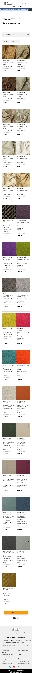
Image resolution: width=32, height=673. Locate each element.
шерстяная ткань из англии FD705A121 (22, 555)
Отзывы (20, 652)
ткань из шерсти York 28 (8, 260)
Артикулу (5, 41)
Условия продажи (23, 663)
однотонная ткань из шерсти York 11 (8, 296)
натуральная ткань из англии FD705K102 (8, 480)
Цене (13, 41)
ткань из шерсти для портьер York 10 (22, 296)
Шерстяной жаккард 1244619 (8, 191)
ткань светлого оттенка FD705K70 (21, 443)
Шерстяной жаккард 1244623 (22, 127)
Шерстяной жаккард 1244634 (22, 63)
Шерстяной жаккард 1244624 (8, 127)
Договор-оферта (7, 663)
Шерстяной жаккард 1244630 (8, 95)
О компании (5, 650)
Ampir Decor (9, 66)
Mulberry (23, 408)
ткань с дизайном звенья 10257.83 (7, 224)
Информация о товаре (6, 660)
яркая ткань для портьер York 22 (21, 368)
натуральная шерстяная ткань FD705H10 (21, 518)
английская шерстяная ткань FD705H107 (9, 517)
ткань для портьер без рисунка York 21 (8, 406)
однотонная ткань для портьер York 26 (9, 368)
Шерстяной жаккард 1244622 (8, 159)
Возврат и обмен (7, 657)
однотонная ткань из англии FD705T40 (23, 406)
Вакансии (21, 657)
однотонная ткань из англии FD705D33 (8, 555)
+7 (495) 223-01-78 (16, 637)
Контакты (5, 652)
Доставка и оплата (7, 654)
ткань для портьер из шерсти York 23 (8, 331)
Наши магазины (23, 650)
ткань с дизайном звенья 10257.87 (7, 592)
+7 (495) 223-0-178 (16, 6)
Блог (19, 654)
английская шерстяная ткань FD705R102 (9, 443)
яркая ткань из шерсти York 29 (23, 333)
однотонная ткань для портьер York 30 (23, 223)
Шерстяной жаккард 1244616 (22, 191)
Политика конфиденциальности (24, 660)
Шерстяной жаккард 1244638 (8, 63)
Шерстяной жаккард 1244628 (22, 95)
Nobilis (8, 227)
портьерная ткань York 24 (23, 260)
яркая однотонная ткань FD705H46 (22, 480)
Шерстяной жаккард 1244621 (22, 159)
